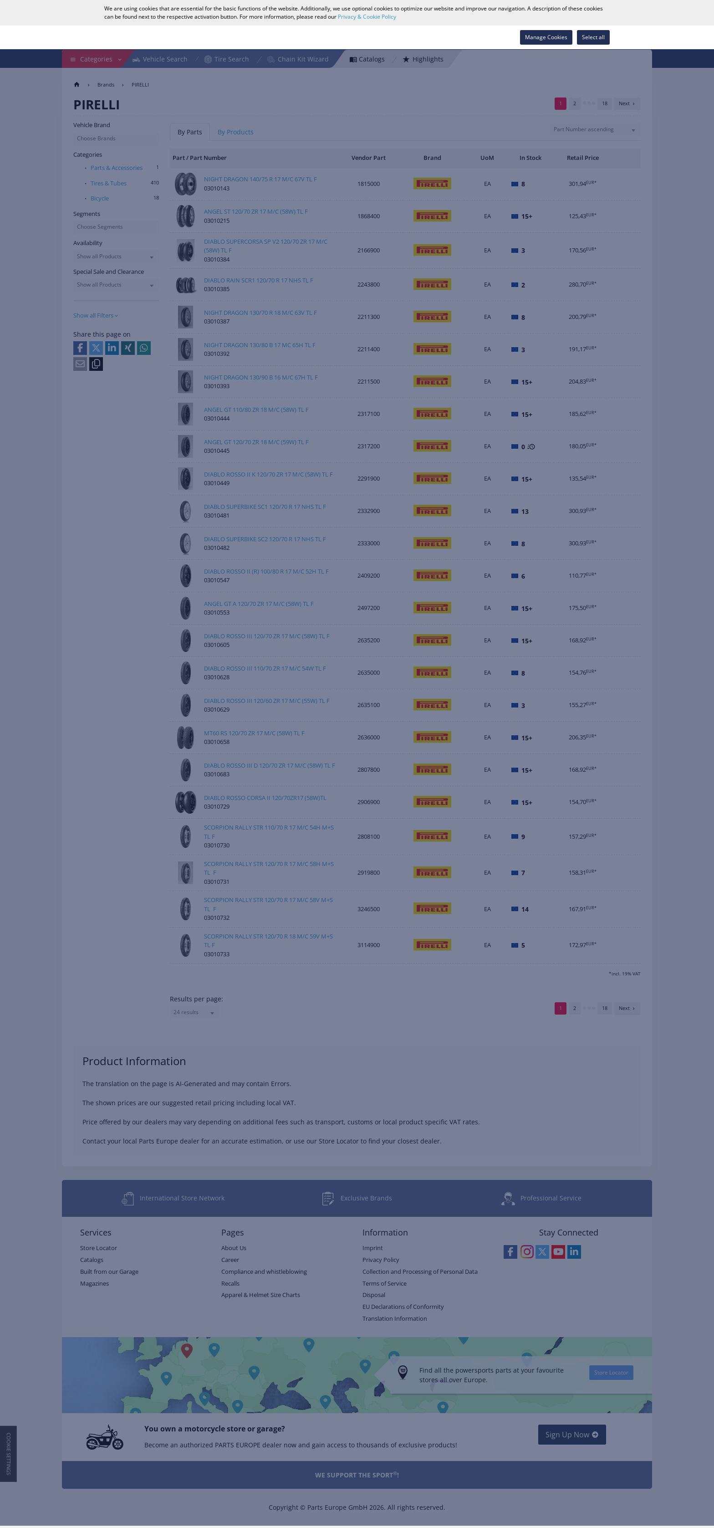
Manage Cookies (546, 37)
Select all (593, 37)
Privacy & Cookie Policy (367, 17)
